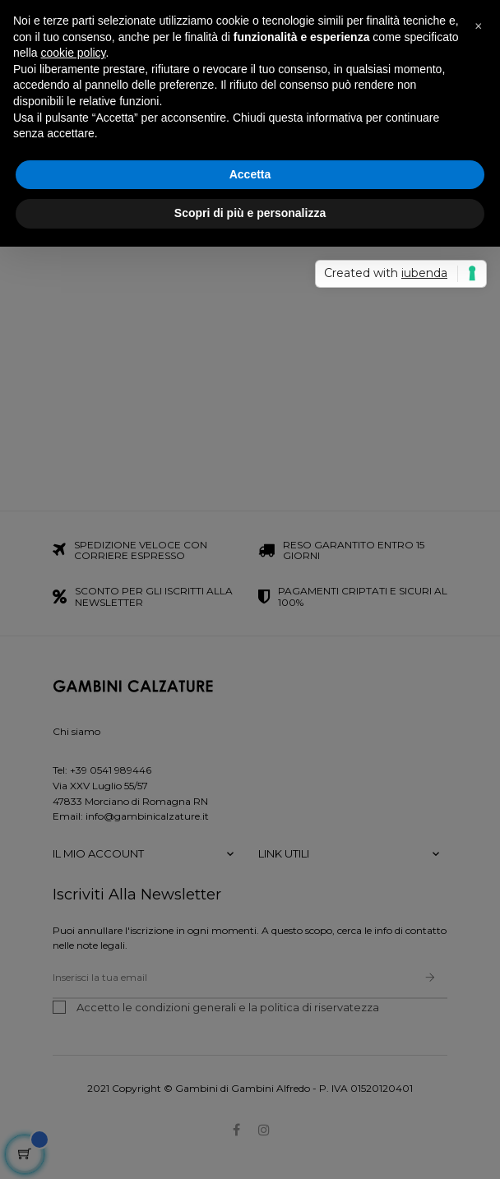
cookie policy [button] (72, 52)
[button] (478, 26)
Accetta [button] (250, 174)
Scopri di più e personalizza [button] (250, 213)
